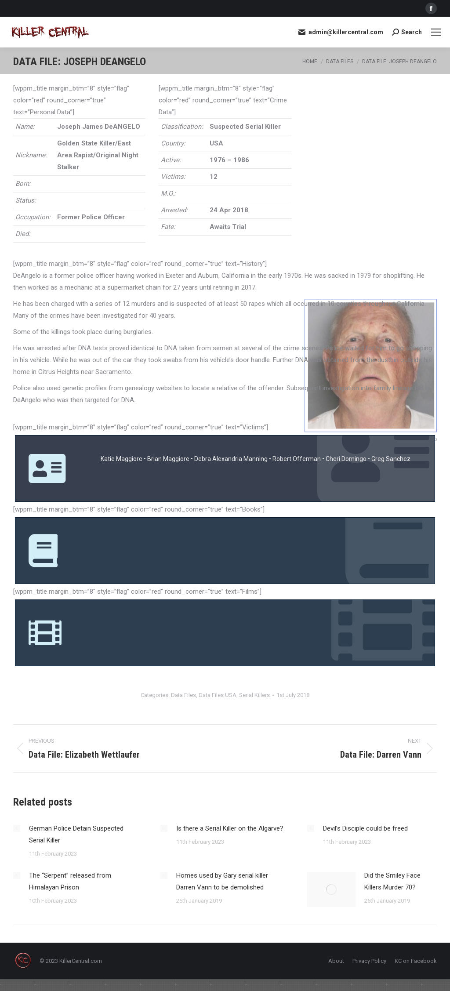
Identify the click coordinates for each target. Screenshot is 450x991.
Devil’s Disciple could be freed (365, 828)
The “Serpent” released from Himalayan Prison (70, 881)
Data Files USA (217, 695)
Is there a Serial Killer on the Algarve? (229, 828)
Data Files (183, 695)
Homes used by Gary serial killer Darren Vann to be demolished (222, 881)
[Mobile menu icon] (436, 32)
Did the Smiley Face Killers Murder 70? (392, 881)
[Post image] (16, 828)
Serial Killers (254, 695)
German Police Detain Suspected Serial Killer (76, 834)
